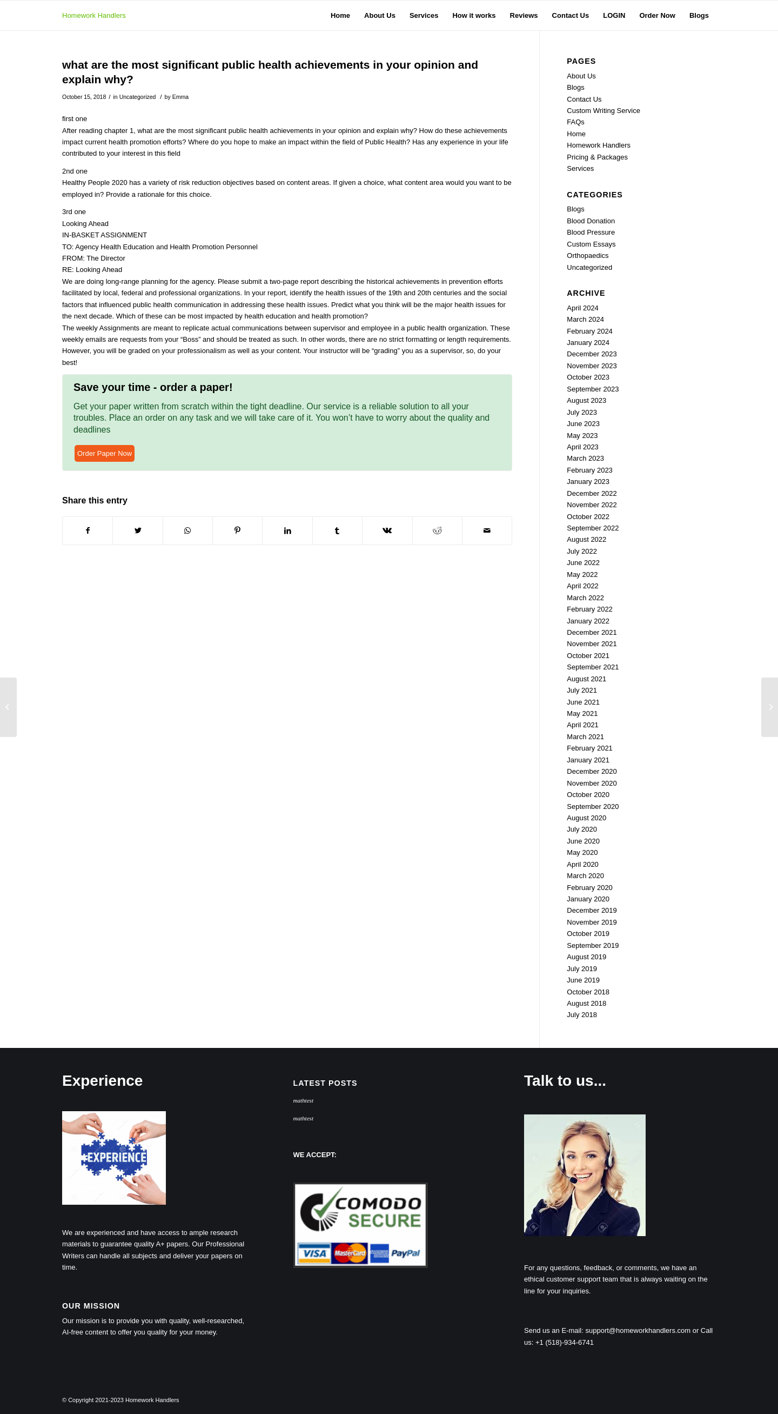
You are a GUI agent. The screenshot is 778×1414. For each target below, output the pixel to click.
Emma (180, 97)
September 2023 (593, 389)
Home (576, 134)
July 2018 (582, 1015)
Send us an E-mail (552, 1330)
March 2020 (585, 876)
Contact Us (584, 99)
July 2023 (582, 412)
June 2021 (583, 702)
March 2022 (585, 598)
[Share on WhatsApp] (187, 531)
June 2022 (583, 563)
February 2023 (590, 470)
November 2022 (592, 505)
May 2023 (582, 435)
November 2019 (592, 922)
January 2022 (588, 621)
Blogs (576, 87)
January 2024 (588, 342)
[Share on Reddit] (437, 531)
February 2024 (590, 331)
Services (580, 168)
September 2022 (593, 528)
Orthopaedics (587, 255)
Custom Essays (591, 244)
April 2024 (583, 308)
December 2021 (592, 632)
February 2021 (590, 748)
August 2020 (586, 818)
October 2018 (588, 992)
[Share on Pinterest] (237, 531)
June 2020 (583, 841)
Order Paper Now (104, 453)
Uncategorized (137, 97)
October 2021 (588, 656)
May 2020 (582, 852)
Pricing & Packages (597, 157)
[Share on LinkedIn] (287, 531)
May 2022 (582, 574)
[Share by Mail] (487, 531)
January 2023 (588, 481)
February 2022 (590, 609)
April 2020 (583, 864)
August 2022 (586, 539)
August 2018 (586, 1003)
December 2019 (592, 910)
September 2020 (593, 806)
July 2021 (582, 690)
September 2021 (593, 667)
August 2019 (586, 957)
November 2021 (592, 644)
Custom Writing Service (603, 111)
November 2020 (592, 783)
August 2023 (586, 400)
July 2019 (582, 969)
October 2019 (588, 934)
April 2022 (583, 586)
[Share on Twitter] (137, 531)
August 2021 (586, 679)
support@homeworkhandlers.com (638, 1330)
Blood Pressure (591, 232)
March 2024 (585, 319)
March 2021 (585, 737)
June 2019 (583, 980)
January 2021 (588, 760)
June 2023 (583, 424)
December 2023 (592, 354)
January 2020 (588, 899)
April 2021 (583, 725)
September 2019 (593, 945)
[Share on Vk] (387, 531)
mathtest (303, 1100)
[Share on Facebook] (87, 531)
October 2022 (588, 517)
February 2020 (590, 888)
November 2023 (592, 366)
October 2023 (588, 377)
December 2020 (592, 771)
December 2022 (592, 493)
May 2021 (582, 713)
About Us (581, 76)
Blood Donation (591, 221)
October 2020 (588, 795)
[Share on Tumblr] (337, 531)
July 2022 (582, 551)
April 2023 (583, 447)
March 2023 (585, 458)
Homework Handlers (94, 15)
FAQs (576, 122)
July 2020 (582, 829)
